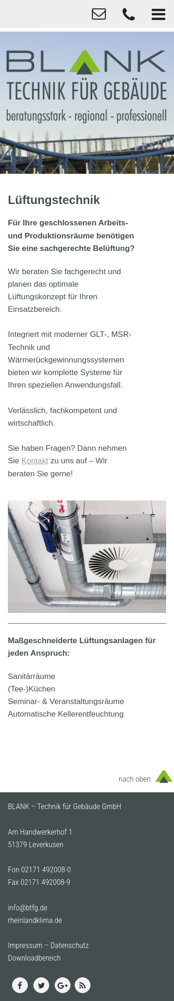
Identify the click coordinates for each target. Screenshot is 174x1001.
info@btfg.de (27, 907)
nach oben (134, 779)
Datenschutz (70, 945)
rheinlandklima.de (35, 920)
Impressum (25, 945)
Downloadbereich (34, 957)
